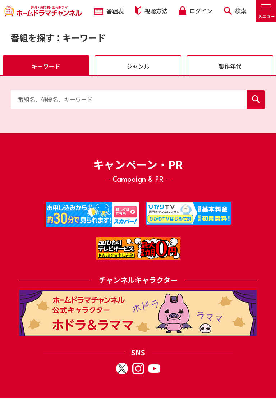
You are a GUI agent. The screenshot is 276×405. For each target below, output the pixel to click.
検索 (235, 10)
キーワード (46, 66)
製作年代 (230, 66)
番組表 (109, 10)
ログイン (195, 10)
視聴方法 (151, 10)
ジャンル (138, 66)
